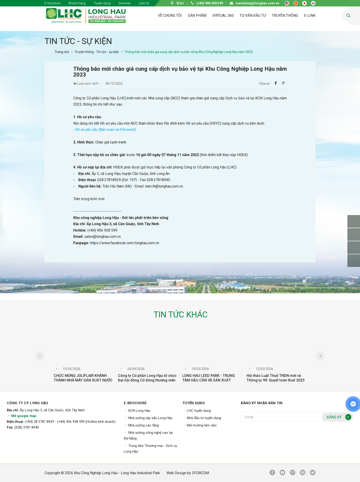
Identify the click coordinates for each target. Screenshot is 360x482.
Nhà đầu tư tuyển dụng (204, 418)
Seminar (124, 3)
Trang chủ (62, 52)
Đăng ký (338, 417)
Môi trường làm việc (202, 425)
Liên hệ (144, 3)
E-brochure (53, 3)
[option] (83, 359)
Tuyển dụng (102, 3)
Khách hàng (77, 3)
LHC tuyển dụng (199, 411)
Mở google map (21, 416)
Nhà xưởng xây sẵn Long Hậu (150, 418)
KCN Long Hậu (139, 411)
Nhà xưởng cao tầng (143, 425)
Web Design (176, 473)
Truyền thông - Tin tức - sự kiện (97, 52)
